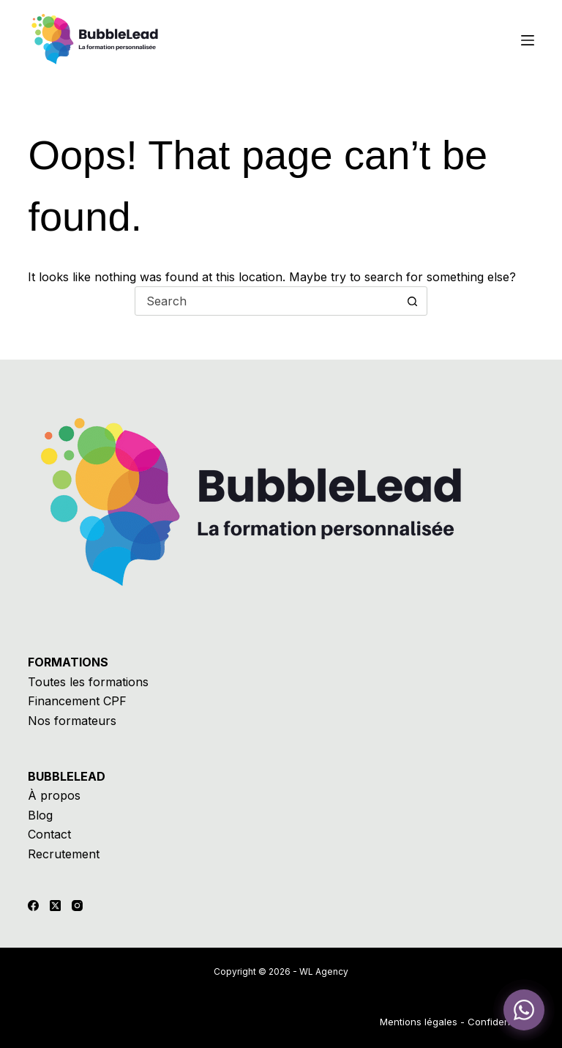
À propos (54, 795)
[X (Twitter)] (55, 905)
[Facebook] (33, 905)
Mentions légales (418, 1021)
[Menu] (527, 40)
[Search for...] (266, 301)
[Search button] (412, 301)
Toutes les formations (88, 681)
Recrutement (64, 854)
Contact (49, 834)
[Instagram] (77, 905)
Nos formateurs (72, 720)
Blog (40, 815)
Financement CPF (77, 701)
